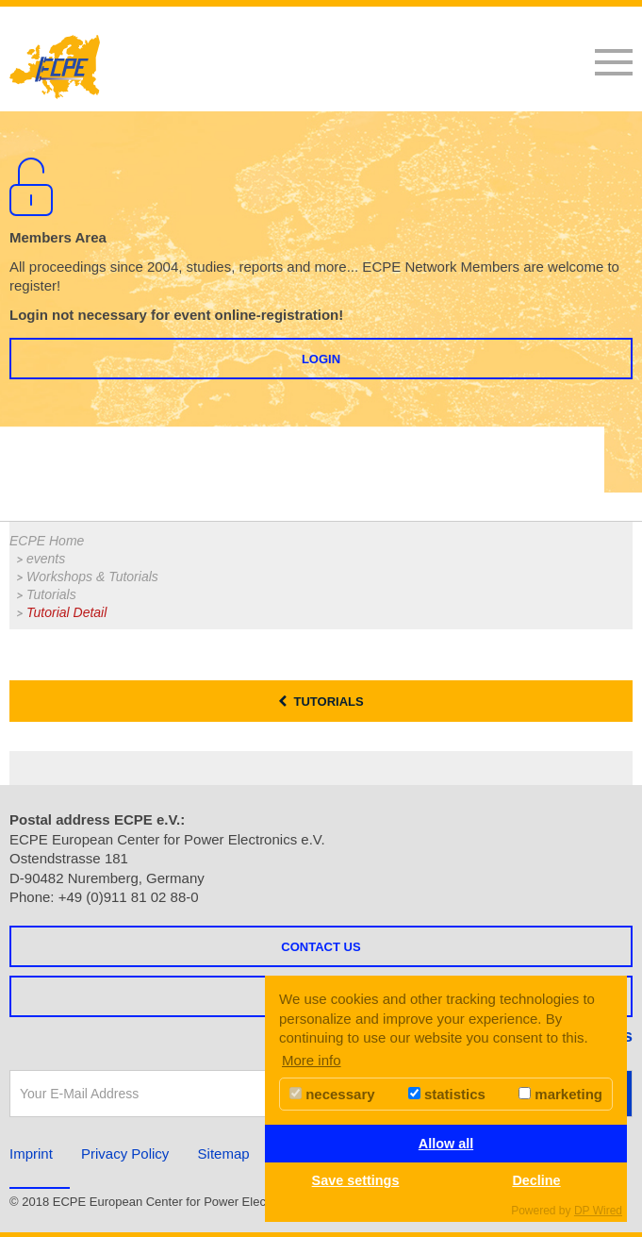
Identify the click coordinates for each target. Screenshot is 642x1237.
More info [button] (311, 1060)
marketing (560, 1094)
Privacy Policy (125, 1153)
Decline (536, 1180)
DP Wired (598, 1210)
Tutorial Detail (66, 612)
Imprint (31, 1153)
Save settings (356, 1180)
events (45, 558)
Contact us (320, 947)
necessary (332, 1094)
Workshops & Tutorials (92, 576)
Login (321, 359)
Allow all (446, 1143)
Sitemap (224, 1153)
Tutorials (51, 594)
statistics (447, 1094)
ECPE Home (46, 540)
